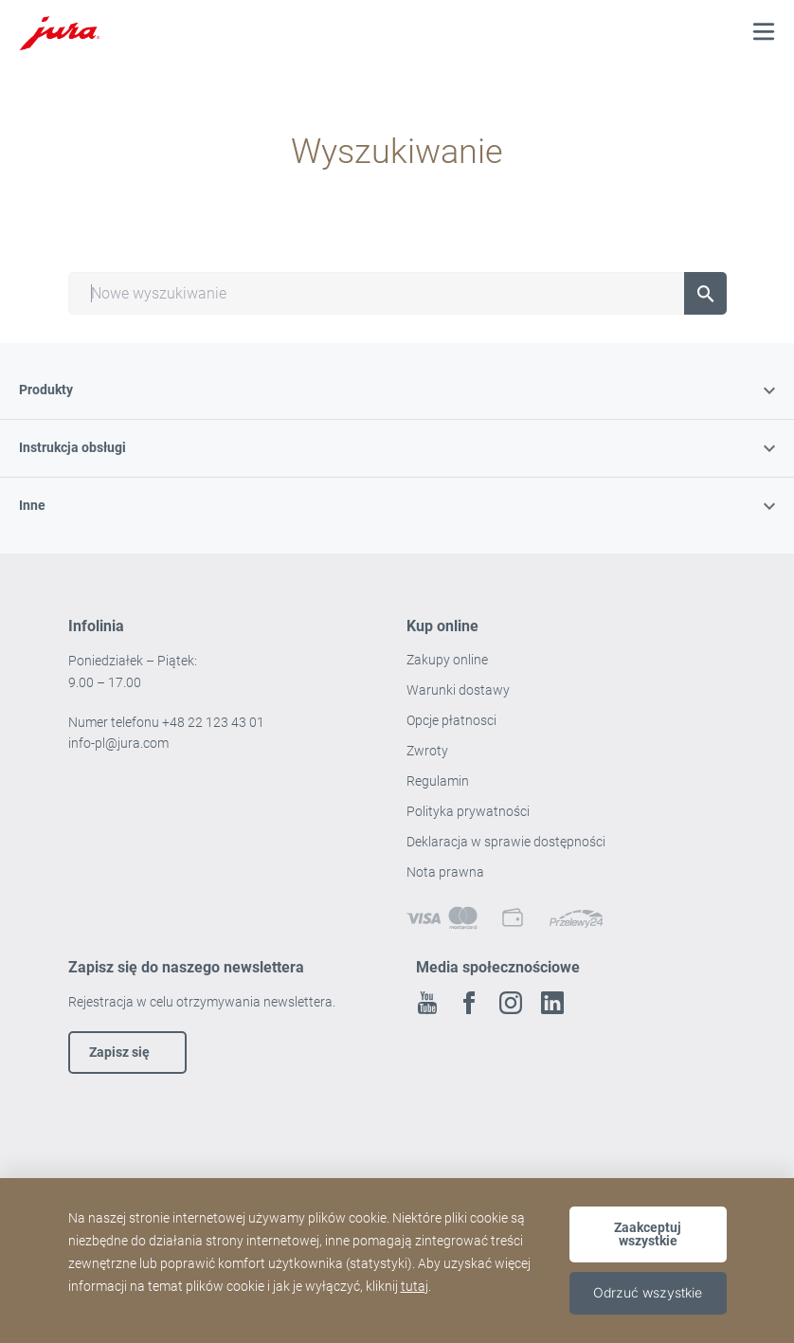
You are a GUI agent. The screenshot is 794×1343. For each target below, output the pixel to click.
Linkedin (552, 1002)
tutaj (414, 1286)
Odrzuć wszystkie (647, 1292)
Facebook (469, 1002)
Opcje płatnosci (451, 720)
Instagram (510, 1002)
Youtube (427, 1002)
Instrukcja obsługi (397, 447)
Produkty (397, 389)
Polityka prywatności (469, 811)
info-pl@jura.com (118, 743)
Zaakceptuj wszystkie (647, 1234)
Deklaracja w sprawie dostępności (505, 841)
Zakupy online (447, 659)
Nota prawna (445, 872)
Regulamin (439, 781)
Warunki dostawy (458, 690)
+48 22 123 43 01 (213, 722)
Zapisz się (119, 1052)
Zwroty (428, 750)
